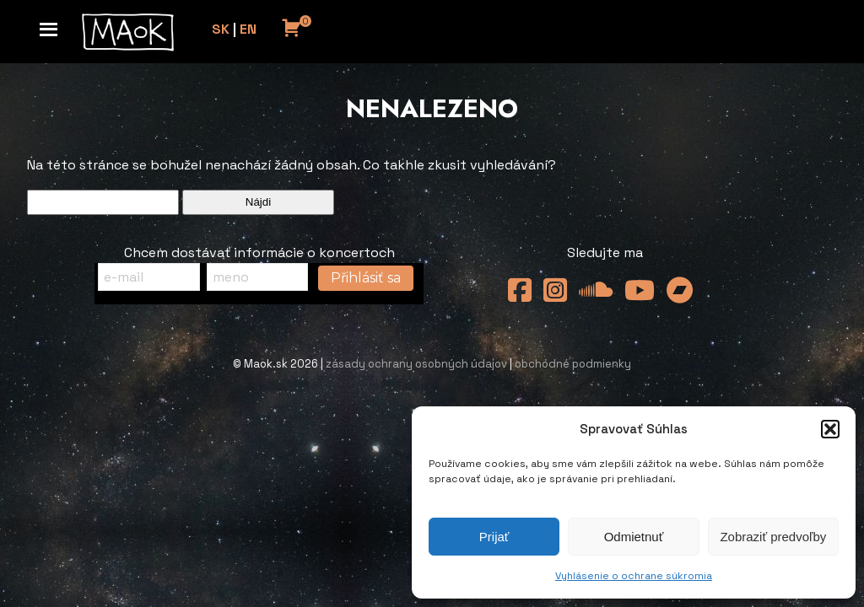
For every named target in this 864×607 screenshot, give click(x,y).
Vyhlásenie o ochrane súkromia (633, 576)
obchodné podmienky (573, 364)
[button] (830, 429)
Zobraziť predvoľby (773, 536)
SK (221, 29)
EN (248, 29)
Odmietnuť (634, 536)
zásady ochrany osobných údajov (416, 364)
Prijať (494, 536)
